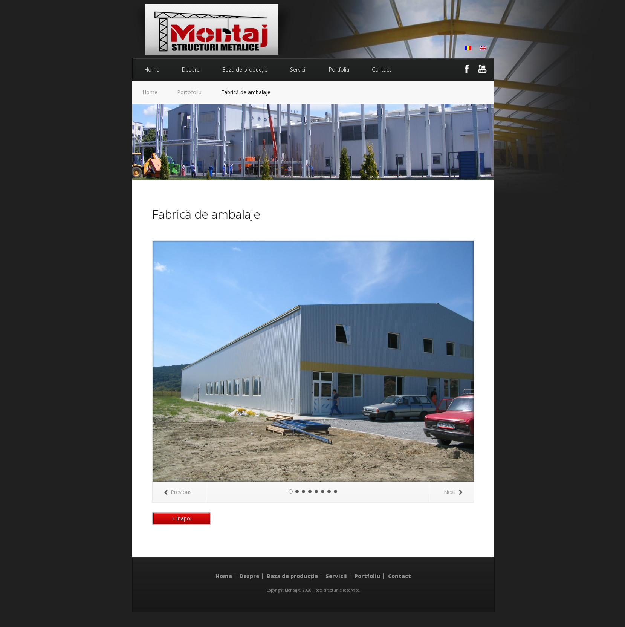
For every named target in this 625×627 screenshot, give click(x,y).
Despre (191, 69)
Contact (381, 69)
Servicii (298, 69)
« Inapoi (181, 518)
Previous (178, 491)
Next (453, 491)
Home (151, 69)
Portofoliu (189, 92)
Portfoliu (339, 69)
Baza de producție (244, 69)
